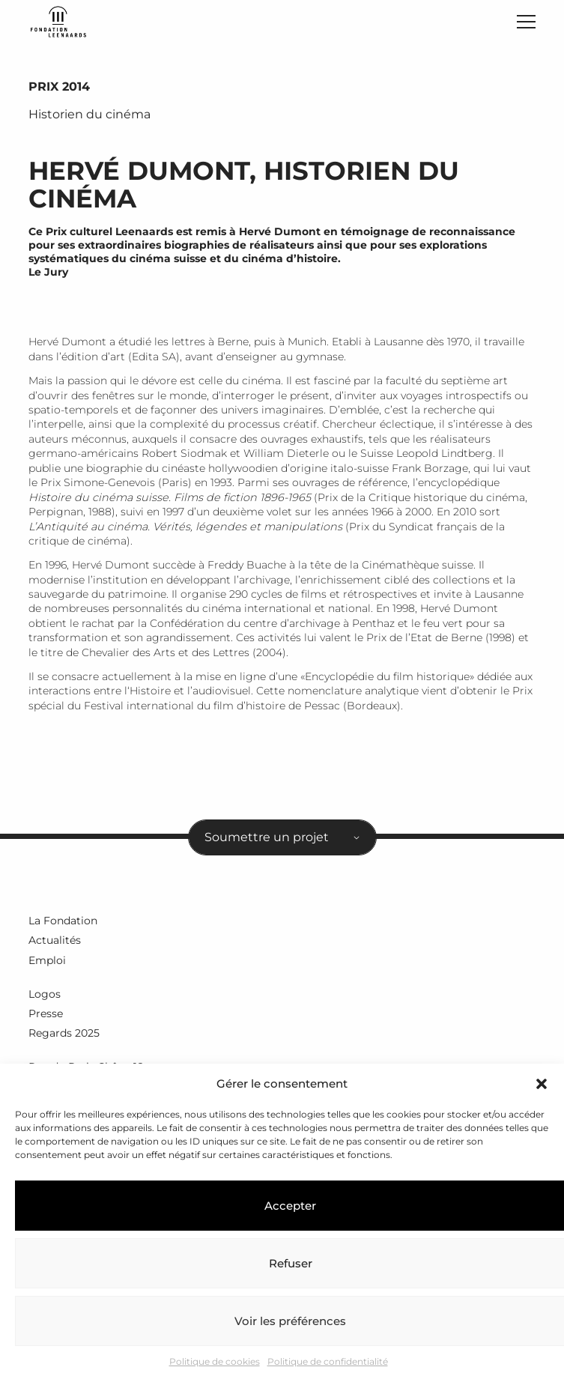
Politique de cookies (214, 1361)
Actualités (54, 940)
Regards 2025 (64, 1033)
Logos (44, 994)
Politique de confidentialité (327, 1361)
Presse (45, 1013)
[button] (541, 1083)
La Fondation (62, 920)
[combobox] (282, 837)
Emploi (47, 960)
